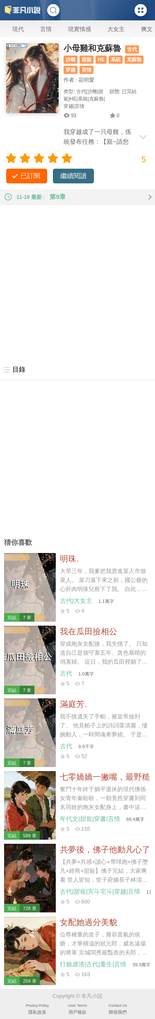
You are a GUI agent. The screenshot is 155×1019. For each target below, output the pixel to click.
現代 (18, 29)
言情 (46, 29)
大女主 (116, 29)
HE (101, 59)
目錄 (13, 370)
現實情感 (79, 29)
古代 (132, 49)
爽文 (147, 29)
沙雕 (70, 59)
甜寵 (86, 59)
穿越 (70, 70)
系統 (116, 59)
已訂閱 (30, 175)
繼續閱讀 (73, 175)
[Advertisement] (77, 282)
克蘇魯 (134, 59)
